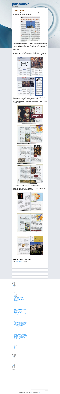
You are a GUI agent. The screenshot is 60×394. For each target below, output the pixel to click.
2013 (13, 357)
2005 (13, 365)
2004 (13, 366)
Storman (32, 392)
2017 (13, 292)
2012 (13, 358)
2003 (13, 367)
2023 (13, 285)
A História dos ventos (16, 300)
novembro (15, 294)
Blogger (39, 392)
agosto (15, 345)
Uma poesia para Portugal (17, 310)
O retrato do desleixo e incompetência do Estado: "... (20, 327)
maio (14, 348)
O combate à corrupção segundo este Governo (19, 337)
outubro (15, 295)
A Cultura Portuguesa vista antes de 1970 (19, 299)
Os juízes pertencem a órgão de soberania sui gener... (20, 321)
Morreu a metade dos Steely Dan (18, 339)
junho (14, 347)
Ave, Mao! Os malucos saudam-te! (18, 320)
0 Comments (20, 261)
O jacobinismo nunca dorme (17, 333)
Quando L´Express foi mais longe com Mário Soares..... (20, 336)
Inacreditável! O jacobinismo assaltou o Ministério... (20, 323)
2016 (13, 354)
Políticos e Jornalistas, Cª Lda (17, 338)
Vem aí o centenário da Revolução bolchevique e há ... (20, 302)
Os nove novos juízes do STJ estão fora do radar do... (20, 335)
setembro (15, 296)
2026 (13, 282)
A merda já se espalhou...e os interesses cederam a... (20, 322)
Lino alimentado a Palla (16, 301)
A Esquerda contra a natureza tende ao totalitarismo (20, 309)
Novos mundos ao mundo (17, 308)
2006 (13, 364)
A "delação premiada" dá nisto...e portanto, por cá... (20, 334)
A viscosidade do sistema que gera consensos (19, 324)
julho (14, 346)
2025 (13, 283)
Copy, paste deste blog (16, 326)
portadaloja (20, 4)
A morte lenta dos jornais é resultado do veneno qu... (20, 325)
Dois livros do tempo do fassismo (18, 312)
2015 (13, 355)
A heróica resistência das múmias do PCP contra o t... (20, 314)
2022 (13, 286)
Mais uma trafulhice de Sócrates (18, 311)
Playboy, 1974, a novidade (17, 298)
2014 (13, 356)
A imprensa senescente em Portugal (18, 297)
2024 (13, 284)
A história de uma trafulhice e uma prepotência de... (20, 313)
